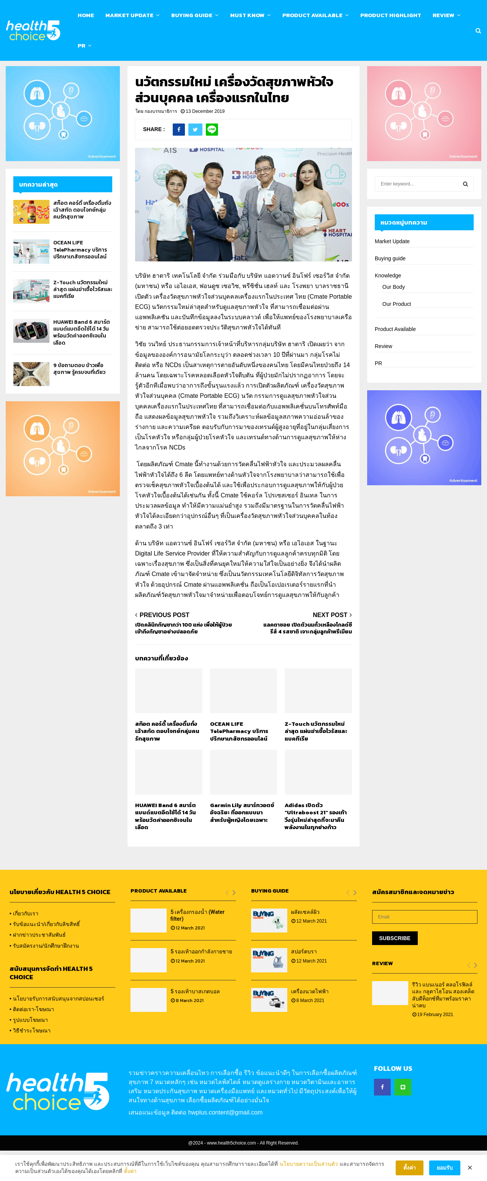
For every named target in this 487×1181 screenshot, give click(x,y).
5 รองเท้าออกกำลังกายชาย (201, 982)
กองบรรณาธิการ (161, 141)
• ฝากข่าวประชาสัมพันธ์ (38, 965)
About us (62, 71)
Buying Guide (191, 15)
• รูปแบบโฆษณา (29, 1050)
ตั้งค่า (130, 1172)
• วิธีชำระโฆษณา (30, 1061)
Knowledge (388, 306)
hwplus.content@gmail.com (225, 1143)
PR (81, 45)
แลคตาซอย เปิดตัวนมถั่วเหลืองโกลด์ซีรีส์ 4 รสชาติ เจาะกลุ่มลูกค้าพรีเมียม (307, 658)
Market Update (129, 15)
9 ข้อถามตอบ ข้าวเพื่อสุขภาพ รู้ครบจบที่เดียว (79, 399)
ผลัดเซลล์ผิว (305, 942)
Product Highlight (390, 15)
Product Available (312, 15)
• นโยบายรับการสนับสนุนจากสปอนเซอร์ (57, 1029)
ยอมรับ (445, 1169)
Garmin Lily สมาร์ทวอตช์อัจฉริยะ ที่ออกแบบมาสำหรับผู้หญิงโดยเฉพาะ (242, 843)
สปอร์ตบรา (304, 982)
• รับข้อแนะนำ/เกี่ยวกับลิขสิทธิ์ (45, 954)
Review (443, 15)
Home (86, 15)
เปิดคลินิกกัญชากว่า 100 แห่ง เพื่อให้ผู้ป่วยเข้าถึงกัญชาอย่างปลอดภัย (183, 658)
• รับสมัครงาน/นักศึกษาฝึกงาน (44, 976)
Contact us (145, 71)
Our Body (393, 317)
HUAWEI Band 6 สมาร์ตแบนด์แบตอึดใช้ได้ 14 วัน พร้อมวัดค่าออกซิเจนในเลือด (165, 846)
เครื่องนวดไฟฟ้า (310, 1022)
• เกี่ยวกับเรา (24, 944)
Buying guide (390, 289)
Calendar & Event (102, 71)
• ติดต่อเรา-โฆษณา (32, 1040)
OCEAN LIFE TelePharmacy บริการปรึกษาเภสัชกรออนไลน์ (239, 761)
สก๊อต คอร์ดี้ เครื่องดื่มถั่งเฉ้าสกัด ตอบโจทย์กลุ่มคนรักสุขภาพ (167, 761)
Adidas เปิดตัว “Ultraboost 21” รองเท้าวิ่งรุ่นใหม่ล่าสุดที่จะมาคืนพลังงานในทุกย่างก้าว (316, 846)
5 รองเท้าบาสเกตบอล (195, 1022)
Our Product (396, 334)
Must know (247, 15)
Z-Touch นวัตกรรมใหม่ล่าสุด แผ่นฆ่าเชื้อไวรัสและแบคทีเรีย (316, 761)
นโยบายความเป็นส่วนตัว (309, 1165)
